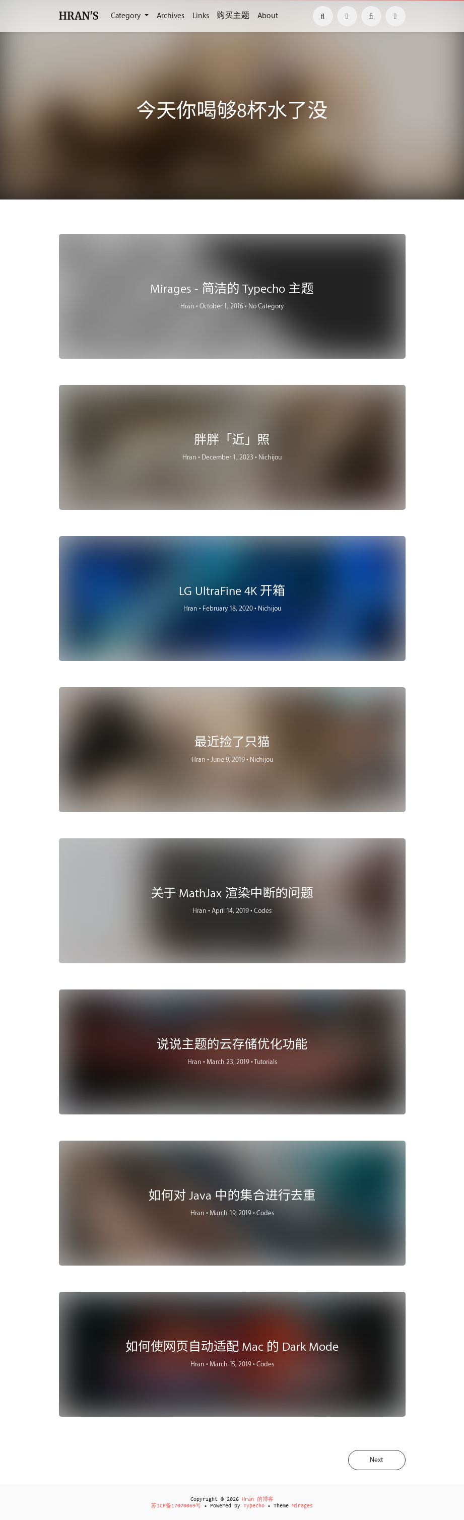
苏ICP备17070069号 (176, 1506)
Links (200, 16)
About (267, 16)
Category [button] (127, 16)
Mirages (302, 1506)
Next (375, 1460)
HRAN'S (79, 16)
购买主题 (233, 16)
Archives (170, 16)
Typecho (253, 1506)
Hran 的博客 (258, 1499)
